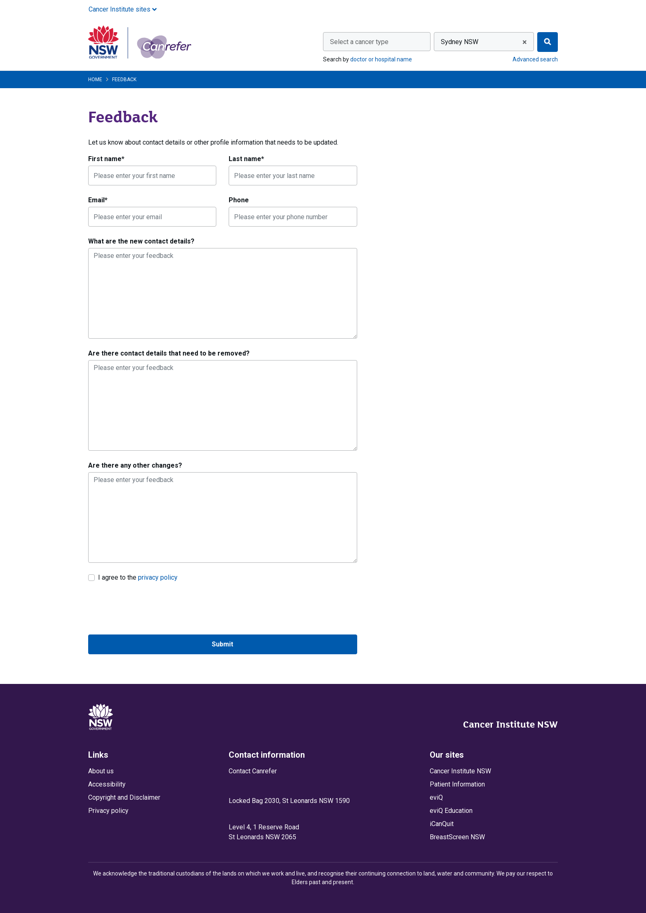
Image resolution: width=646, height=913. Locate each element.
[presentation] (150, 608)
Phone (239, 200)
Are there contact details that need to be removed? (169, 353)
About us (101, 771)
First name (106, 159)
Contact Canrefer (253, 771)
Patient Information (457, 784)
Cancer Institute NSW (510, 724)
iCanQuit (442, 824)
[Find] (547, 42)
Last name (246, 159)
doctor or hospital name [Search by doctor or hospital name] (381, 59)
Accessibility (107, 784)
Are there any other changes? (135, 465)
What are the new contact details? (141, 241)
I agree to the (138, 577)
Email (98, 200)
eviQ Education (451, 811)
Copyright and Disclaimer (124, 797)
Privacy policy (108, 811)
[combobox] (377, 41)
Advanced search (535, 59)
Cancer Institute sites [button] (123, 9)
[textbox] (376, 42)
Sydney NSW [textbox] (459, 42)
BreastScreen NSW (457, 837)
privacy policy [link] (158, 577)
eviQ (436, 797)
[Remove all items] (523, 42)
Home (95, 79)
